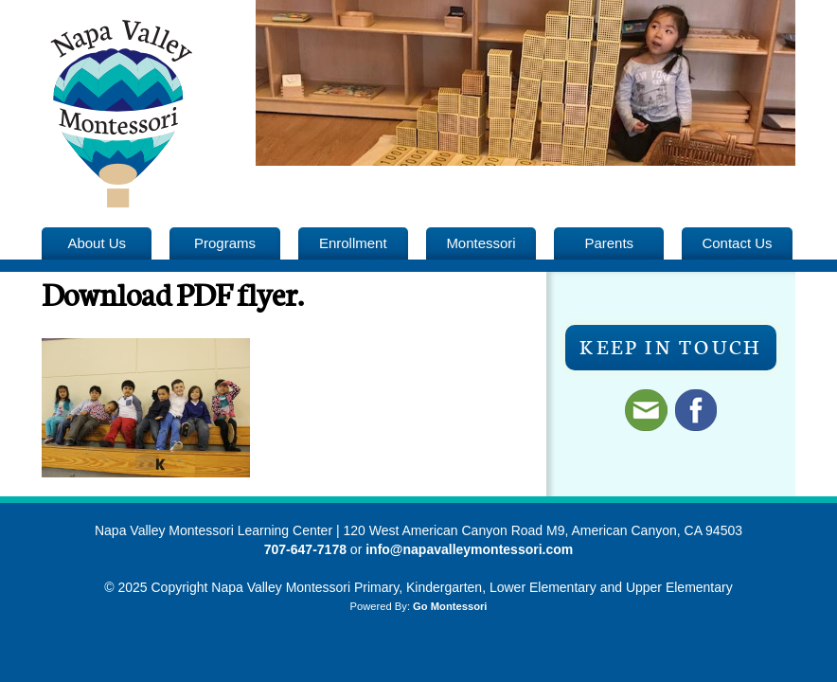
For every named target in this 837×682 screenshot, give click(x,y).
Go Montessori (450, 606)
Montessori (480, 243)
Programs (225, 243)
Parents (608, 243)
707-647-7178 (305, 549)
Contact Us (737, 243)
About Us (96, 243)
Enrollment (353, 243)
